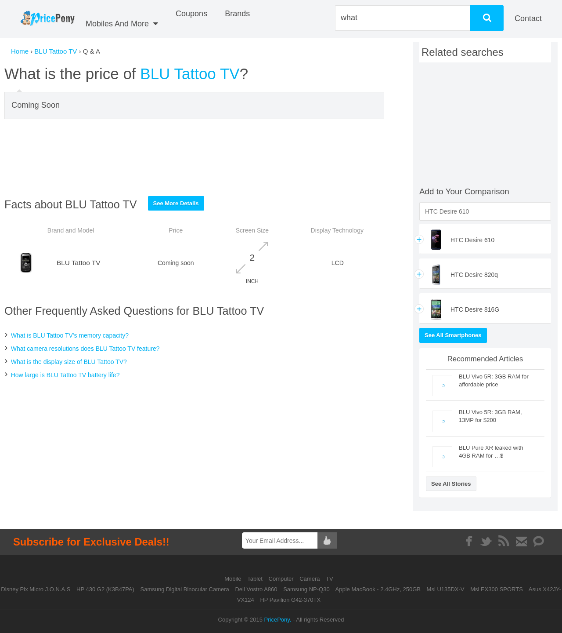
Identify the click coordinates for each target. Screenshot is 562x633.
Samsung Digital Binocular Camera (184, 589)
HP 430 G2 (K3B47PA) (105, 589)
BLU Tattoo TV (55, 51)
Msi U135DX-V (446, 589)
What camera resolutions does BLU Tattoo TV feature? (85, 348)
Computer (282, 578)
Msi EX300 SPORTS (496, 589)
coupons (191, 13)
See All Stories (451, 483)
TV (329, 578)
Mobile (233, 578)
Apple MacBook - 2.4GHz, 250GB (378, 589)
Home (20, 51)
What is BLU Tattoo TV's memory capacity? (70, 335)
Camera (310, 578)
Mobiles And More (122, 23)
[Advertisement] (194, 157)
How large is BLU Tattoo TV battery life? (65, 374)
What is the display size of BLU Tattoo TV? (69, 361)
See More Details (176, 203)
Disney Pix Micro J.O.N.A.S (35, 589)
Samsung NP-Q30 (306, 589)
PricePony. (278, 619)
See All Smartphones (453, 335)
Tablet (255, 578)
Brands (237, 13)
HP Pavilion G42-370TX (290, 600)
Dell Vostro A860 (256, 589)
